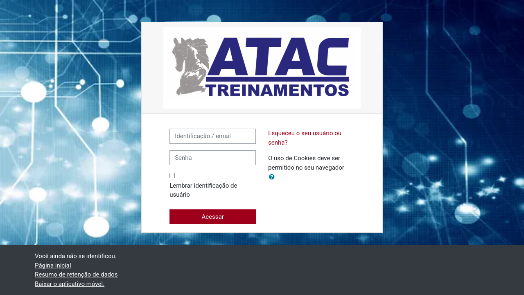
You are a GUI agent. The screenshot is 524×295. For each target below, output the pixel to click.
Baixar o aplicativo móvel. (69, 284)
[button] (273, 177)
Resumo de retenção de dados (76, 274)
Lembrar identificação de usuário (203, 190)
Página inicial (53, 265)
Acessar (212, 216)
